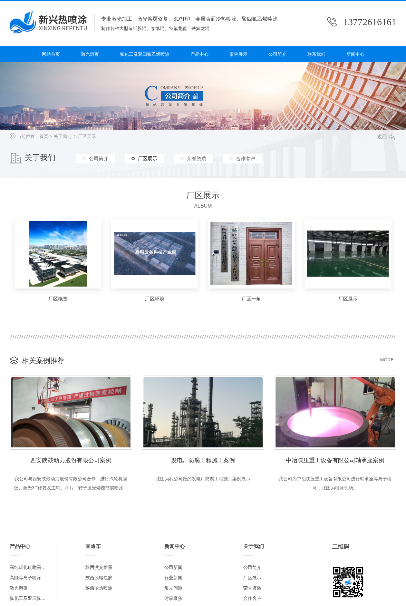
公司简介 (277, 54)
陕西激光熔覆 (98, 567)
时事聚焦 (173, 598)
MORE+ (388, 359)
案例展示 (238, 54)
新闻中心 (355, 54)
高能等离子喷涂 (25, 577)
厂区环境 (154, 298)
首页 (43, 136)
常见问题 (173, 588)
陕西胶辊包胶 (98, 577)
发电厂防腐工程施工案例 (203, 460)
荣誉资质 (196, 158)
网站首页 (51, 54)
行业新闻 (173, 577)
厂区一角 (251, 298)
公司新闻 (173, 567)
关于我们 (62, 136)
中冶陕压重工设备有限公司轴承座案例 (335, 460)
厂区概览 (58, 298)
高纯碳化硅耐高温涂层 (30, 567)
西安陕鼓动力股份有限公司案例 (70, 460)
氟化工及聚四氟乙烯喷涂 (144, 54)
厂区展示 (87, 136)
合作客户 (245, 158)
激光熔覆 (90, 54)
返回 (386, 136)
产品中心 (199, 54)
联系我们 (316, 54)
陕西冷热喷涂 (98, 588)
